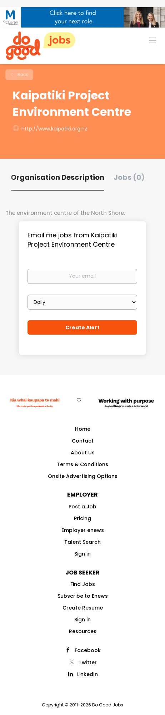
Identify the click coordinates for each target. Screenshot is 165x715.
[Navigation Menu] (152, 40)
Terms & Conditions (82, 464)
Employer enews (82, 530)
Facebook (88, 650)
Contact (83, 440)
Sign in (82, 553)
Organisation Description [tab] (57, 177)
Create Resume (82, 607)
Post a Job (82, 506)
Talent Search (82, 542)
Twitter (88, 662)
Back (22, 75)
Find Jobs (82, 584)
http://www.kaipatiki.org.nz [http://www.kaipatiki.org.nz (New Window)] (54, 128)
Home (82, 429)
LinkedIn (87, 674)
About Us (83, 452)
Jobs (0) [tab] (129, 177)
